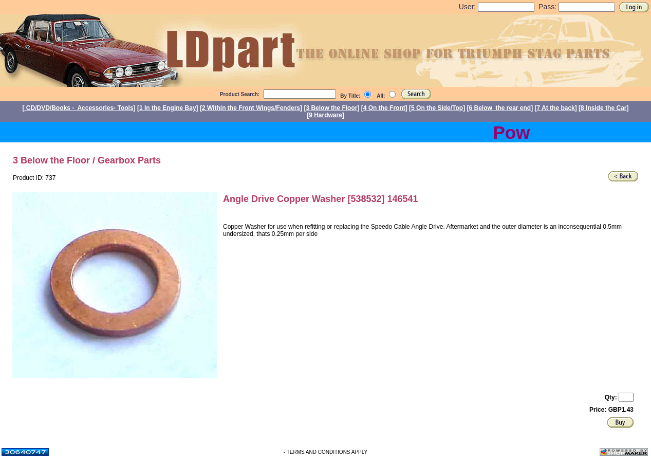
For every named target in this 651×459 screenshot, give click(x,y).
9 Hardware (325, 115)
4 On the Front (384, 108)
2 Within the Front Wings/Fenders (251, 108)
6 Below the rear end (500, 108)
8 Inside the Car (603, 108)
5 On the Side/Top (437, 108)
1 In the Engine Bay (167, 108)
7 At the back (556, 108)
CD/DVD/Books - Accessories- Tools (79, 108)
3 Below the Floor (331, 108)
